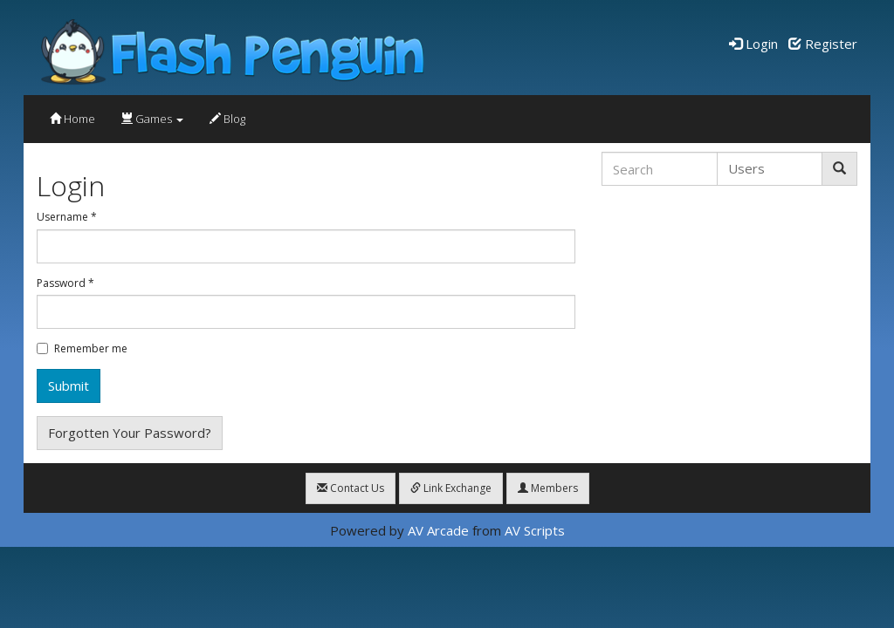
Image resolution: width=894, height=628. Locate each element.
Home (72, 118)
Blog (227, 118)
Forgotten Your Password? (129, 432)
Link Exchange (451, 488)
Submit (68, 385)
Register (822, 43)
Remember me (82, 349)
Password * (65, 283)
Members (548, 488)
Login (753, 43)
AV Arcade (438, 530)
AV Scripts (535, 530)
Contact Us (350, 488)
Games (152, 118)
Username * (67, 217)
